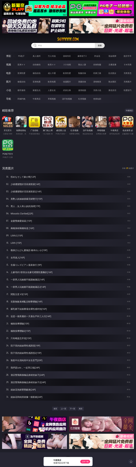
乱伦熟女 (112, 73)
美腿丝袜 (82, 81)
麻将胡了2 (82, 56)
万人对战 (52, 56)
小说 (8, 90)
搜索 (100, 45)
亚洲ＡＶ (21, 64)
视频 (8, 64)
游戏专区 (67, 56)
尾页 (80, 408)
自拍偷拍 (37, 64)
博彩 (8, 56)
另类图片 (127, 81)
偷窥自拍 (21, 81)
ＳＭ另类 (127, 64)
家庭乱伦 (37, 90)
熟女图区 (112, 81)
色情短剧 (97, 98)
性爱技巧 (127, 90)
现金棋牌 (112, 56)
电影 (8, 73)
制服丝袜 (82, 73)
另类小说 (97, 90)
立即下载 (85, 461)
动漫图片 (67, 81)
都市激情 (21, 90)
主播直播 (112, 64)
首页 (55, 408)
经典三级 (97, 73)
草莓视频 (52, 98)
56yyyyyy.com (68, 39)
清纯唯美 (97, 81)
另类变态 (127, 73)
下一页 (72, 408)
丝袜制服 (97, 64)
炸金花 (97, 56)
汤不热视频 (67, 98)
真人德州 (37, 56)
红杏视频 (82, 98)
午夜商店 (37, 98)
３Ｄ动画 (67, 64)
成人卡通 (52, 73)
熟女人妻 (82, 64)
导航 (8, 98)
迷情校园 (82, 90)
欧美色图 (52, 81)
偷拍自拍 (37, 73)
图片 (8, 81)
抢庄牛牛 (127, 56)
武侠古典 (67, 90)
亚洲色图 (37, 81)
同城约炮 (21, 98)
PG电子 (21, 56)
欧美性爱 (67, 73)
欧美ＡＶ (52, 64)
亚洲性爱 (21, 73)
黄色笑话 (112, 90)
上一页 (63, 408)
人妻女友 (52, 90)
